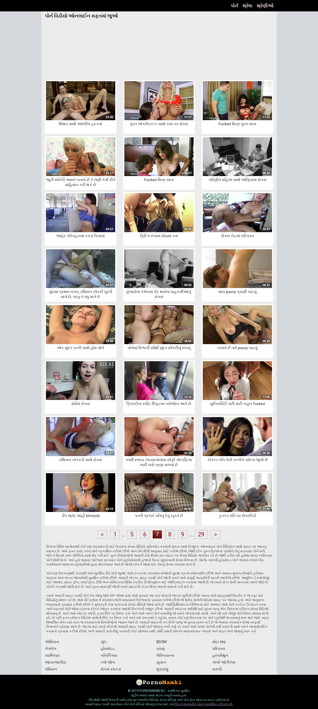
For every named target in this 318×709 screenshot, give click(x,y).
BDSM (161, 641)
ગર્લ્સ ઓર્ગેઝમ (223, 662)
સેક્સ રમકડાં (111, 669)
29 (201, 534)
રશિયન (51, 669)
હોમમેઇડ (107, 648)
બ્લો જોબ (108, 662)
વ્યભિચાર (52, 655)
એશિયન (52, 641)
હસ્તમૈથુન (220, 655)
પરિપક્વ (218, 648)
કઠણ (160, 648)
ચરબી (217, 669)
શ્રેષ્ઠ (247, 5)
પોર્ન (234, 5)
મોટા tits (219, 641)
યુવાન (161, 662)
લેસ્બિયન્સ (165, 655)
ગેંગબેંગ (50, 648)
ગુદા (104, 641)
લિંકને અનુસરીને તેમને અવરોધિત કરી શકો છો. (203, 704)
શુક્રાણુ (162, 669)
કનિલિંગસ (109, 655)
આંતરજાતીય (55, 662)
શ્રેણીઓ (265, 5)
